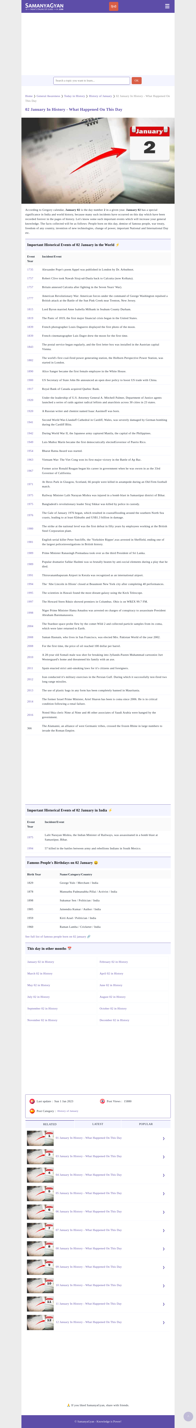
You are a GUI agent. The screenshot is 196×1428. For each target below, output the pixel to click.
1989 (30, 553)
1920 (30, 400)
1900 (30, 380)
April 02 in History (111, 973)
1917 (30, 388)
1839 (30, 326)
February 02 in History (114, 961)
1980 (30, 528)
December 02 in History (114, 1020)
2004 (30, 626)
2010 (30, 657)
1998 (30, 612)
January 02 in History (40, 961)
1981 (30, 541)
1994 (30, 584)
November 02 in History (42, 1020)
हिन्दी (113, 6)
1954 (30, 450)
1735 (30, 269)
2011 (30, 668)
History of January (67, 1110)
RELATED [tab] (49, 1124)
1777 (30, 298)
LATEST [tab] (97, 1124)
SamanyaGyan (86, 1421)
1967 (30, 470)
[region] (98, 43)
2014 (30, 701)
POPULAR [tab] (146, 1124)
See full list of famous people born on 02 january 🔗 (58, 936)
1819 (30, 318)
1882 (30, 360)
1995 (30, 592)
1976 (30, 515)
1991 (30, 575)
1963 (30, 459)
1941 (30, 422)
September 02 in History (42, 1008)
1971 (30, 484)
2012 (30, 679)
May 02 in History (38, 985)
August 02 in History (113, 996)
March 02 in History (40, 973)
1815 (30, 309)
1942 (30, 433)
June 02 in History (111, 985)
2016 (30, 714)
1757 (30, 278)
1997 (30, 601)
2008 (30, 637)
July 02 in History (38, 996)
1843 (30, 346)
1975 (30, 495)
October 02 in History (113, 1008)
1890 (30, 371)
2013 (30, 690)
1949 (30, 442)
